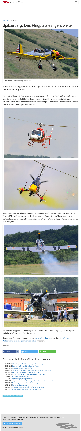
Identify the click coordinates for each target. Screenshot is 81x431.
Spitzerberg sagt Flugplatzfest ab (22, 379)
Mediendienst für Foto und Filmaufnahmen (25, 417)
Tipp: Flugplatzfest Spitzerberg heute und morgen (28, 364)
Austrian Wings (13, 2)
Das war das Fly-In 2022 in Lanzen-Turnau (25, 366)
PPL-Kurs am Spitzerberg (20, 377)
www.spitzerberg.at (43, 338)
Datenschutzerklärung (10, 419)
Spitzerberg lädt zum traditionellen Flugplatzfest (28, 387)
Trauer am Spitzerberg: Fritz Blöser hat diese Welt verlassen (31, 370)
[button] (11, 351)
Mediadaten (44, 417)
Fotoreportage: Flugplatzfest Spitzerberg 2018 (27, 389)
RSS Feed (6, 417)
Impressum (60, 417)
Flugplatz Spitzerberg (8, 395)
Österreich (6, 20)
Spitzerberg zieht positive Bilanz (22, 368)
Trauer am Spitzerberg (19, 385)
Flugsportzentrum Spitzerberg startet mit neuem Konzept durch (32, 381)
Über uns (53, 417)
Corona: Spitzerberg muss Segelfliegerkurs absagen (28, 374)
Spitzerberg (19, 395)
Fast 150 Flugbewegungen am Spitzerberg (25, 372)
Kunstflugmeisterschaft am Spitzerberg (25, 383)
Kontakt (20, 419)
